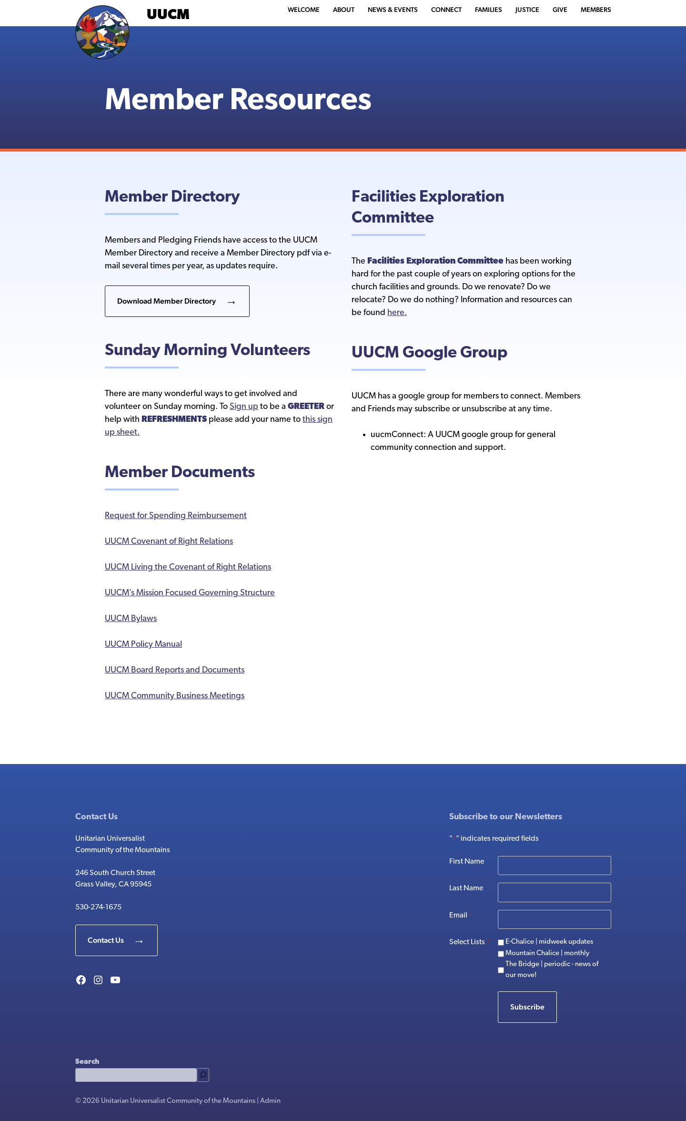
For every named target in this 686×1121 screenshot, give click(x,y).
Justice (527, 9)
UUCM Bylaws (131, 618)
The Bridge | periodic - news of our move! (551, 970)
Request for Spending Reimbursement (176, 515)
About (343, 9)
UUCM (168, 15)
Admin (270, 1101)
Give (560, 9)
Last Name (466, 888)
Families (488, 9)
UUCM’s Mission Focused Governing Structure (190, 593)
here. (397, 312)
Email (460, 916)
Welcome (304, 9)
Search (87, 1062)
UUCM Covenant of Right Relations (169, 541)
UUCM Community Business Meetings (174, 696)
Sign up (244, 406)
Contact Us (106, 940)
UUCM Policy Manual (143, 644)
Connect (446, 9)
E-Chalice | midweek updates (549, 942)
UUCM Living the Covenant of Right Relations (188, 567)
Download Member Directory (166, 301)
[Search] (203, 1075)
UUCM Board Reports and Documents (174, 670)
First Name (466, 862)
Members (596, 9)
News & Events (393, 9)
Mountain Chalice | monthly (547, 953)
